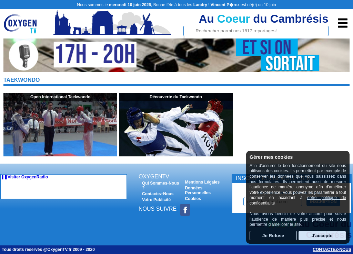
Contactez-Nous (157, 193)
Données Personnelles (198, 190)
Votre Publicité (156, 199)
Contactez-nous (332, 249)
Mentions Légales (202, 182)
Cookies (193, 198)
